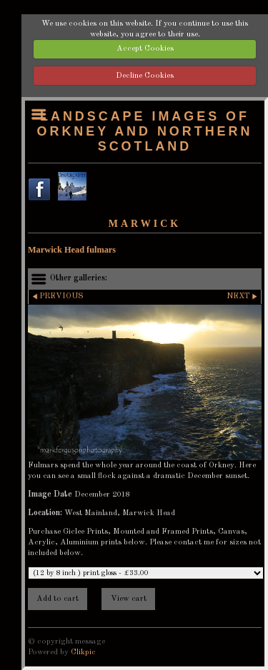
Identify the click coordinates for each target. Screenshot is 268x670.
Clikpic (83, 652)
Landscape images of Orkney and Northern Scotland (145, 131)
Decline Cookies (145, 75)
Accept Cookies (145, 48)
